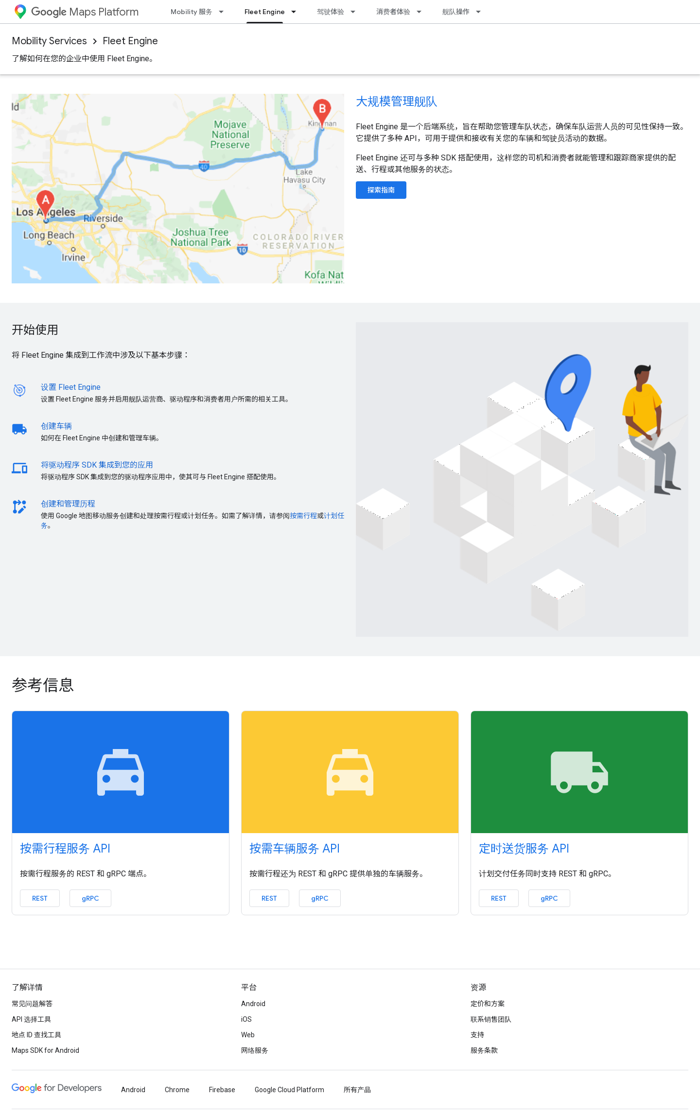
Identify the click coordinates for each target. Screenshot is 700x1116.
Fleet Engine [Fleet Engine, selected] (265, 11)
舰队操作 (456, 11)
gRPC (90, 898)
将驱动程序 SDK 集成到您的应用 (97, 465)
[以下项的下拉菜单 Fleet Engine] (296, 11)
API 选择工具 (31, 1019)
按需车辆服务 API (294, 848)
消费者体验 (393, 11)
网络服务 (254, 1050)
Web (248, 1035)
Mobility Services (49, 41)
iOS (246, 1019)
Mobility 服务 (191, 11)
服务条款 (484, 1050)
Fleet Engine (130, 41)
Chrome (177, 1090)
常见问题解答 (32, 1004)
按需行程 (303, 516)
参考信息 (43, 685)
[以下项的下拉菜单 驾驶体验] (356, 11)
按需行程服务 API (65, 848)
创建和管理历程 (68, 503)
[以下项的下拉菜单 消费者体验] (422, 11)
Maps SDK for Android (45, 1050)
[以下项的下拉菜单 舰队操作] (481, 11)
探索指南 (381, 190)
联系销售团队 (491, 1019)
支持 (477, 1035)
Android (253, 1004)
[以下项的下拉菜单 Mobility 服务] (224, 11)
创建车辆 (56, 426)
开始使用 (35, 330)
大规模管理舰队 (397, 101)
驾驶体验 (330, 11)
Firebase (222, 1090)
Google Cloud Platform (289, 1090)
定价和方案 (488, 1004)
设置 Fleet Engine (71, 387)
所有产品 (357, 1090)
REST (40, 898)
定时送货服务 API (524, 848)
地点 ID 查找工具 (36, 1035)
